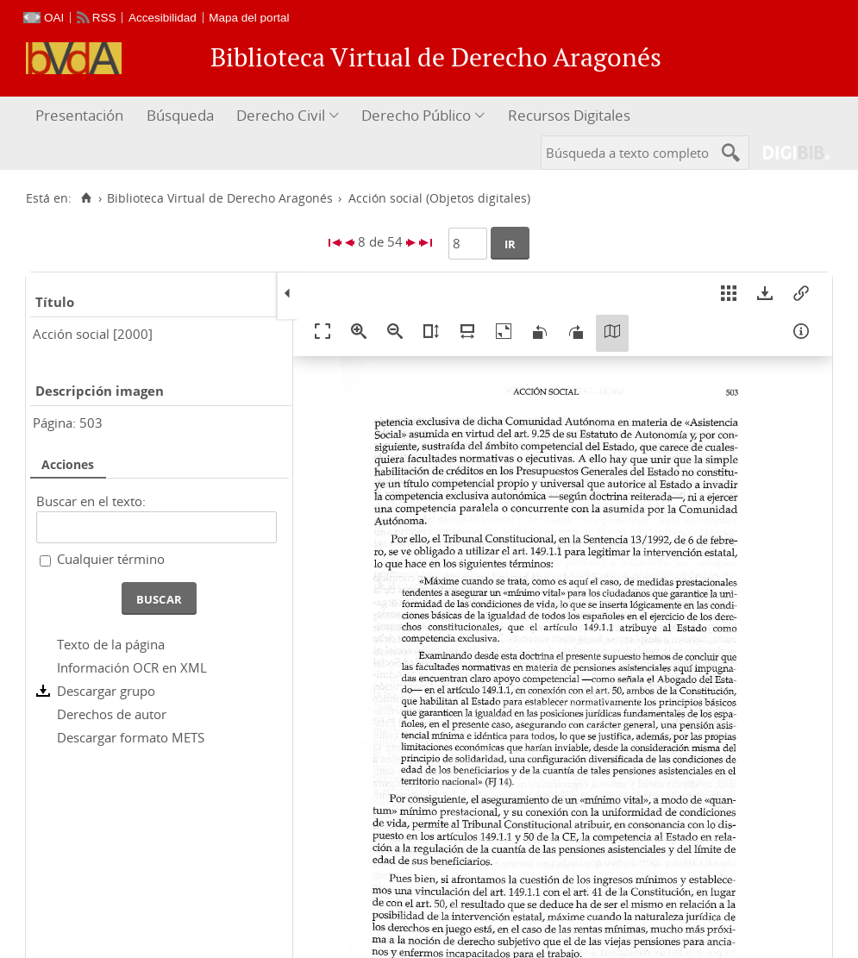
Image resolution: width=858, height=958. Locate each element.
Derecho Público (416, 115)
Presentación (79, 115)
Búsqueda (180, 115)
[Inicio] (85, 198)
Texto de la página (111, 644)
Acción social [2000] (93, 333)
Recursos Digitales (569, 115)
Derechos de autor (111, 714)
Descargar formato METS (130, 737)
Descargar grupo (106, 690)
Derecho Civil (280, 115)
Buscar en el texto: (91, 501)
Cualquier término (111, 558)
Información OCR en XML (132, 667)
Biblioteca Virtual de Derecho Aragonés (220, 198)
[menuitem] (81, 116)
